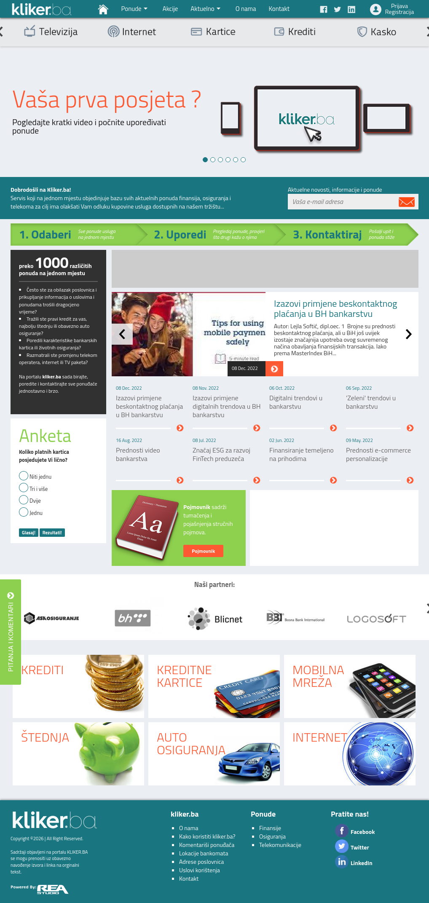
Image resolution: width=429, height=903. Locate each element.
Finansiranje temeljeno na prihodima (301, 454)
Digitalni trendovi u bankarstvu (295, 402)
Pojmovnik (203, 551)
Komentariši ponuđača (206, 844)
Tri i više (38, 489)
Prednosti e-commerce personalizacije (378, 454)
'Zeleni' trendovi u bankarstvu (371, 402)
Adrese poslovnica (201, 861)
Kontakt (188, 878)
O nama (188, 827)
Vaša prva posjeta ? (106, 99)
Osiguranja (272, 836)
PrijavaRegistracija (399, 8)
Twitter (360, 847)
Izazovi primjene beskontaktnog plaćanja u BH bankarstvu (335, 308)
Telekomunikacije (280, 844)
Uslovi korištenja (199, 869)
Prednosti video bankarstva (138, 454)
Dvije (35, 501)
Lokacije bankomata (203, 853)
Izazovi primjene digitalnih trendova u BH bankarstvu (226, 406)
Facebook (363, 831)
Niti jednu (40, 477)
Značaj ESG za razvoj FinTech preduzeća (221, 454)
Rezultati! (52, 532)
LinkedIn (362, 862)
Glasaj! (28, 532)
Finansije (270, 827)
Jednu (36, 513)
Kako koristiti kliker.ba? (207, 836)
